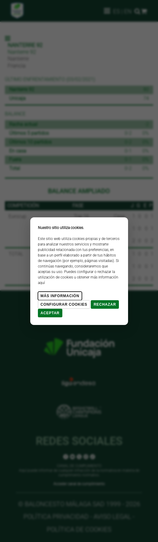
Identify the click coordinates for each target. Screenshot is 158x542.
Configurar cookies (64, 304)
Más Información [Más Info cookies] (60, 296)
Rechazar (105, 304)
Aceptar (50, 313)
